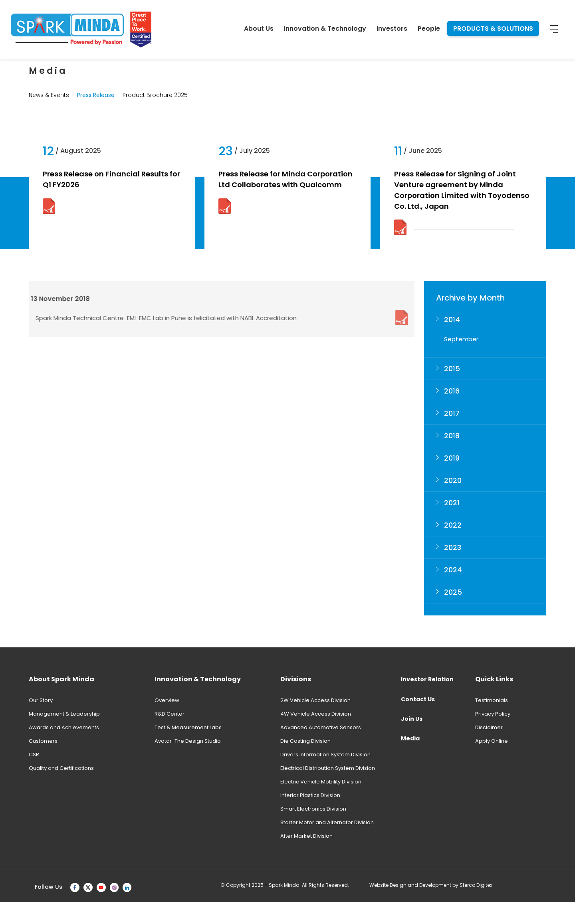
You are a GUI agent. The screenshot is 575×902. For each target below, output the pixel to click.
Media (410, 738)
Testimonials (491, 700)
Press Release (96, 95)
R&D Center (169, 714)
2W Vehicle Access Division (315, 700)
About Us (259, 28)
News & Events (49, 95)
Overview (167, 700)
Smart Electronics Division (313, 809)
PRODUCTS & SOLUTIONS (493, 28)
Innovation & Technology (325, 28)
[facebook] (74, 887)
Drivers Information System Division (325, 754)
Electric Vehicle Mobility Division (320, 781)
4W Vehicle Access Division (315, 714)
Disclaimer (489, 727)
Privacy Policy (492, 714)
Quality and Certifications (61, 768)
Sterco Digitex (476, 885)
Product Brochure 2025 (155, 95)
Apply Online (491, 741)
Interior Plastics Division (310, 795)
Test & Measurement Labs (188, 727)
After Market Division (306, 836)
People (429, 28)
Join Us (411, 719)
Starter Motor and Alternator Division (327, 822)
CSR (34, 754)
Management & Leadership (64, 714)
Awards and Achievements (64, 727)
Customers (43, 741)
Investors (392, 28)
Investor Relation (427, 679)
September (461, 339)
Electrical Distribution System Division (327, 768)
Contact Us (418, 699)
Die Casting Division (305, 741)
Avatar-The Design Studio (188, 741)
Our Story (41, 700)
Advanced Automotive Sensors (320, 727)
